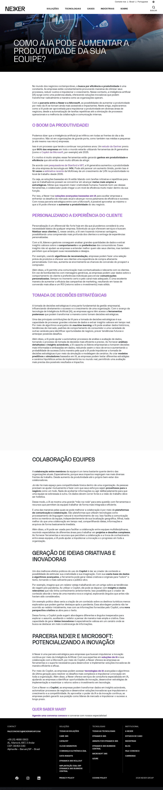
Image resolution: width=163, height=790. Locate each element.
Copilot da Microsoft (52, 152)
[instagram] (27, 778)
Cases (91, 9)
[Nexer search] (154, 7)
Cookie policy (99, 778)
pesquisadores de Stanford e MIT (66, 165)
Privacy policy (66, 778)
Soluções (53, 9)
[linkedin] (38, 778)
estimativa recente (54, 171)
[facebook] (16, 778)
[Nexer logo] (15, 9)
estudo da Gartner (111, 146)
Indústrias (107, 9)
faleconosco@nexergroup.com (24, 731)
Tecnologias (73, 9)
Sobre (124, 9)
